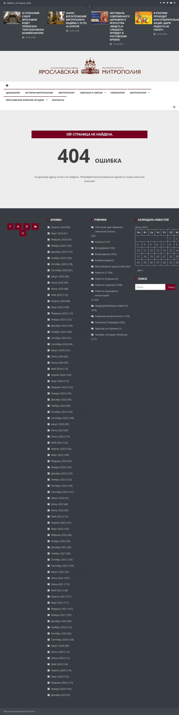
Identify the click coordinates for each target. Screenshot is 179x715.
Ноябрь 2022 (58, 479)
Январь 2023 (58, 467)
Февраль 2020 (59, 682)
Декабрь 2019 (59, 695)
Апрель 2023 (58, 448)
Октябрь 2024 (59, 338)
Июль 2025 (57, 282)
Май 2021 (56, 590)
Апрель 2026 (58, 227)
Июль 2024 (57, 356)
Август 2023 (57, 424)
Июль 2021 (57, 578)
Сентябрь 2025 (59, 270)
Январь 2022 (58, 541)
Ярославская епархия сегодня (25, 99)
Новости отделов (104, 284)
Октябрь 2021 (59, 559)
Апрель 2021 (58, 596)
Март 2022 (57, 528)
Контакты (58, 99)
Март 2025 (57, 307)
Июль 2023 (57, 430)
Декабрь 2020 (59, 621)
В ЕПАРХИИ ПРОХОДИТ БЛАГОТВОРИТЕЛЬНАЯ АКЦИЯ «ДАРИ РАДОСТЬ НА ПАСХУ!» (164, 21)
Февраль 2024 (59, 387)
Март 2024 (57, 381)
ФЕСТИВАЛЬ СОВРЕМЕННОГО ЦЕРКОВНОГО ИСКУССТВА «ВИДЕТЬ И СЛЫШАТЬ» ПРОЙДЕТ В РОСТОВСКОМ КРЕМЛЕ (120, 26)
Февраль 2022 (59, 534)
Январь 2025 (58, 319)
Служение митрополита (108, 316)
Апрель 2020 (58, 670)
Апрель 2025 (58, 301)
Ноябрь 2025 (58, 258)
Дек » (140, 270)
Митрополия (138, 92)
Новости (99, 272)
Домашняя (13, 92)
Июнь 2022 (57, 510)
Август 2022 (57, 498)
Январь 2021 (58, 615)
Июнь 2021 (57, 584)
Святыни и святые (91, 92)
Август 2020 (57, 645)
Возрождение (102, 254)
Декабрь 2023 (59, 399)
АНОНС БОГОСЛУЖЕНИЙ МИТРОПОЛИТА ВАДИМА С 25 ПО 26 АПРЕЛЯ (76, 20)
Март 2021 (57, 602)
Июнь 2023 (57, 436)
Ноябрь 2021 (58, 553)
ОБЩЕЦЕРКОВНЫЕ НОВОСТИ (111, 305)
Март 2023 (57, 454)
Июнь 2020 (57, 658)
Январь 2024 (58, 393)
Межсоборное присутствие (110, 266)
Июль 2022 (57, 504)
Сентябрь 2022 (59, 491)
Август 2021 (57, 571)
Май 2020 (56, 664)
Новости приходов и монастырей (106, 293)
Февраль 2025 (59, 313)
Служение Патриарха (107, 322)
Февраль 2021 (59, 608)
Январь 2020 (58, 688)
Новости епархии (105, 278)
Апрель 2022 (58, 522)
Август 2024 (57, 350)
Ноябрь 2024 (58, 331)
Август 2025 (57, 276)
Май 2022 (56, 516)
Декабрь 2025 (59, 251)
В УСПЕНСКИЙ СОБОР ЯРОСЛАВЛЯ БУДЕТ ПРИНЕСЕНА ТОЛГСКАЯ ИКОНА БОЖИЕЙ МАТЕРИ (33, 23)
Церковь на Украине (106, 328)
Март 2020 (57, 676)
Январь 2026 (58, 245)
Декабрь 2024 (59, 325)
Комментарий (103, 260)
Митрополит (66, 92)
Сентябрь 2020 (59, 639)
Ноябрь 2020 (58, 627)
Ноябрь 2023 (58, 405)
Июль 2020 (57, 651)
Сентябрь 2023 (59, 418)
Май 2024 (56, 368)
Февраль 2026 (59, 239)
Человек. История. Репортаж (111, 334)
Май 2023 (56, 442)
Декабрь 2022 (59, 473)
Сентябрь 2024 (59, 344)
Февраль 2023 (59, 461)
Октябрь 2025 (59, 264)
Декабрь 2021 (59, 547)
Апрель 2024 (58, 374)
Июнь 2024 (57, 362)
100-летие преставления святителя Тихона (109, 229)
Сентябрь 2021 (59, 565)
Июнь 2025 (57, 288)
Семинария (117, 92)
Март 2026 (57, 233)
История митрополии (39, 92)
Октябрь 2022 (59, 485)
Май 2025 (56, 294)
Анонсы (99, 241)
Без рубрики (102, 248)
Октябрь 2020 (59, 633)
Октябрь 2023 (59, 411)
